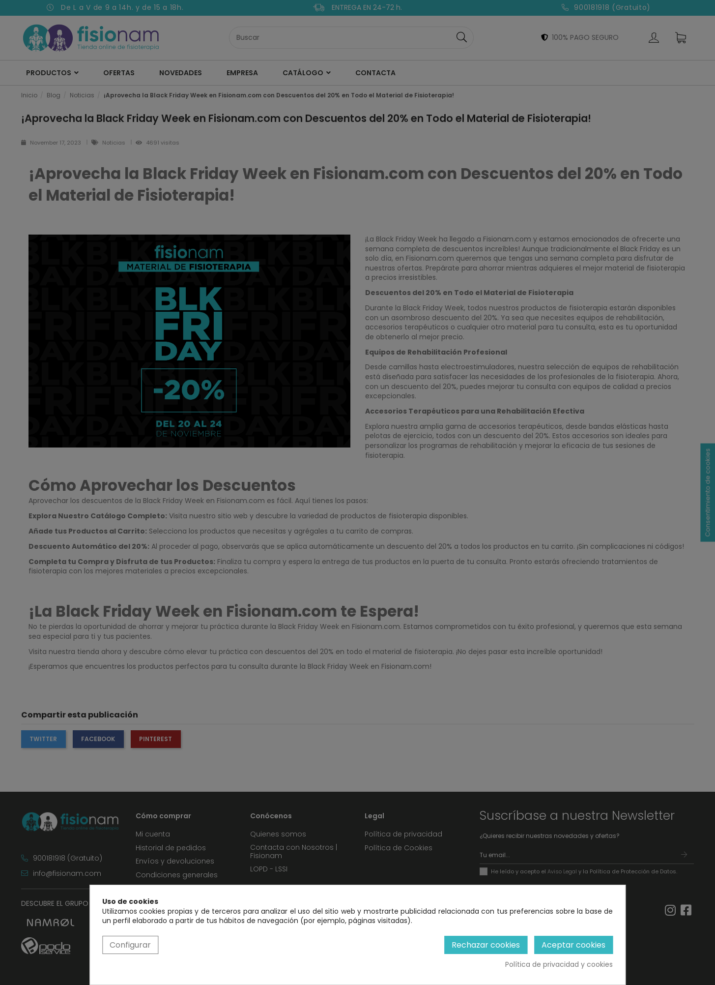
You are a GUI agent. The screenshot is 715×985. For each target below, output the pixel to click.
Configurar (130, 945)
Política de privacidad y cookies (559, 964)
